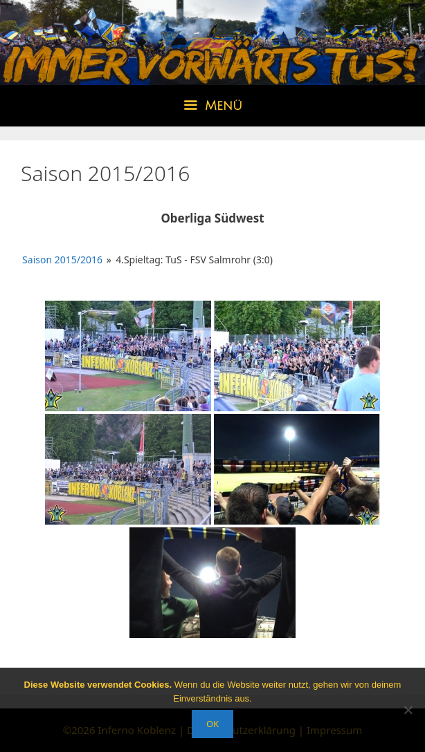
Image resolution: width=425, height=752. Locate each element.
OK (212, 723)
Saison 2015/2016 (62, 259)
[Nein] (408, 710)
